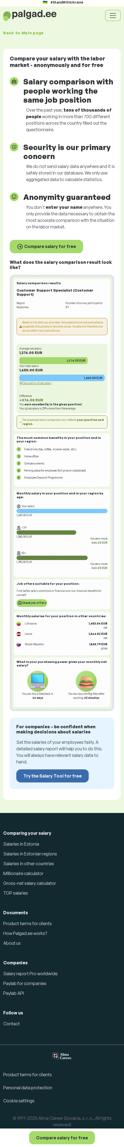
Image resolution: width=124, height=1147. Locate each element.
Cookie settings (18, 1100)
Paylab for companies (24, 983)
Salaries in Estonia (21, 844)
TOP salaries (15, 893)
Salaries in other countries (28, 863)
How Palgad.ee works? (25, 933)
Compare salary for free (46, 246)
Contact (11, 1023)
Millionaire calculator (23, 873)
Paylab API (13, 993)
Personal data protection (27, 1087)
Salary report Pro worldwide (30, 973)
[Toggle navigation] (113, 15)
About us (12, 943)
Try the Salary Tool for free (52, 776)
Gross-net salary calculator (29, 883)
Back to (23, 32)
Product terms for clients (27, 923)
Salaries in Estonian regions (30, 854)
